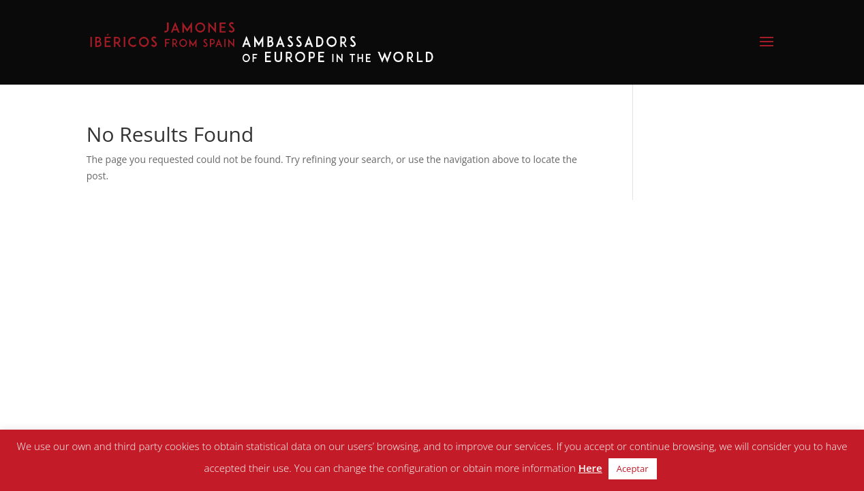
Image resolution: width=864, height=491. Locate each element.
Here (590, 468)
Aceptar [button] (633, 468)
